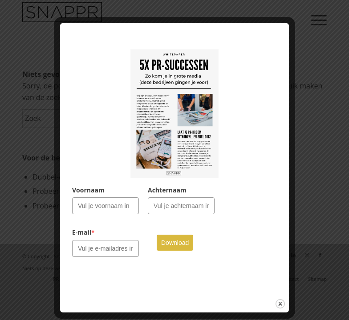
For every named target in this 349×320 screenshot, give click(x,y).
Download (175, 242)
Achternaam (167, 190)
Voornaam (88, 190)
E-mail (83, 232)
